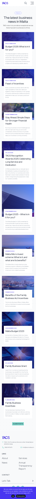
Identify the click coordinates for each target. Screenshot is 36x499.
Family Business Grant (16, 366)
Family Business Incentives (13, 404)
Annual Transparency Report (25, 465)
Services (23, 458)
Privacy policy (21, 496)
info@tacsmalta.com (28, 447)
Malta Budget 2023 (14, 331)
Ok (13, 496)
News (4, 462)
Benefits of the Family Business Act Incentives (16, 297)
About (5, 458)
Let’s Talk (18, 481)
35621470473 (8, 447)
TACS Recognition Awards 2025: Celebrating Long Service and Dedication (18, 160)
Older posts (18, 424)
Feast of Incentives (14, 83)
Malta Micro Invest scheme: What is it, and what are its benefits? (16, 257)
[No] (34, 493)
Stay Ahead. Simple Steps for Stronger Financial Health (17, 120)
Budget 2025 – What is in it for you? (17, 216)
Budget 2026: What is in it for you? (17, 48)
